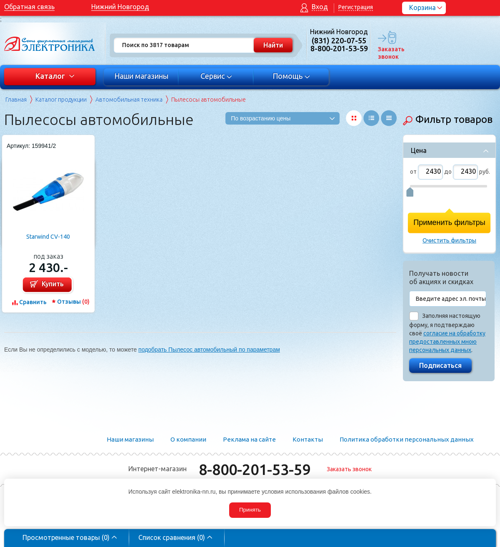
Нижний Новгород (120, 6)
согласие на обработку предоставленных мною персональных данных (447, 341)
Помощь (291, 76)
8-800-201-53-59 (254, 469)
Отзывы (73, 302)
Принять (250, 510)
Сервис (216, 76)
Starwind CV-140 (48, 236)
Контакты (307, 439)
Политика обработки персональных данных (407, 439)
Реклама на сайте (249, 439)
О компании (188, 439)
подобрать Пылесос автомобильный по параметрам (209, 349)
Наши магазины (141, 76)
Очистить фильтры (449, 240)
